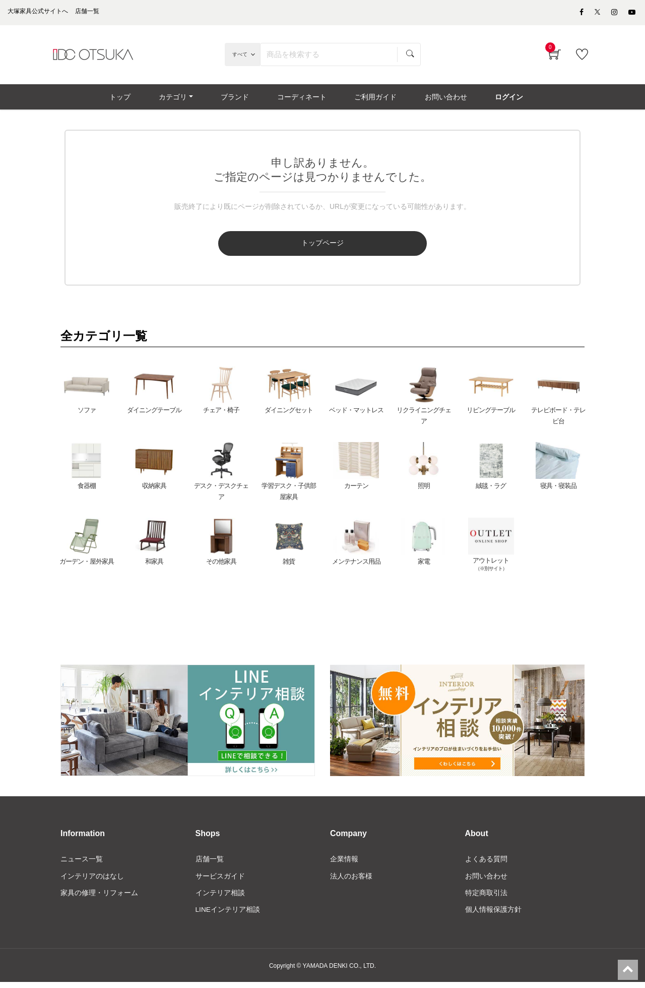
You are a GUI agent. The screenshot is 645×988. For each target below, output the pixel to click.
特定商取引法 (486, 898)
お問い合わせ (486, 881)
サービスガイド (220, 881)
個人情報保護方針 (493, 915)
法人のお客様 (351, 881)
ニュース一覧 (81, 864)
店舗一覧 (210, 864)
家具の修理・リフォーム (99, 898)
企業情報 (344, 864)
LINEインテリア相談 (228, 915)
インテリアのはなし (92, 881)
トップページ (281, 248)
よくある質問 (486, 864)
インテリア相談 (220, 898)
